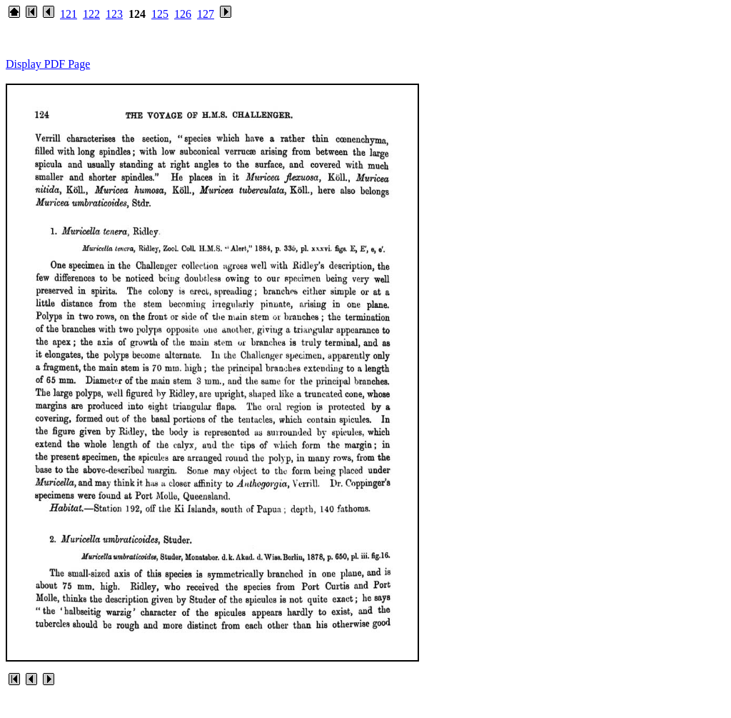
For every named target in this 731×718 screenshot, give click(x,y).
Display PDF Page (48, 64)
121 (68, 14)
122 (91, 14)
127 (205, 14)
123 (114, 14)
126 (182, 14)
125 (159, 14)
